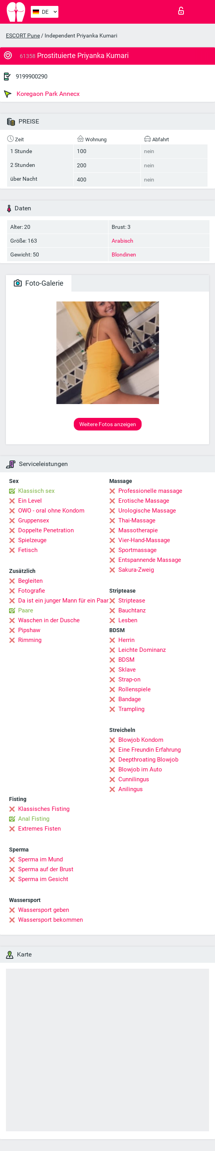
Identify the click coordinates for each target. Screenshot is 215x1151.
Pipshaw (29, 630)
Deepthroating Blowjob (148, 759)
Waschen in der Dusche (49, 620)
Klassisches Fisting (43, 808)
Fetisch (27, 550)
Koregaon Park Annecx (42, 94)
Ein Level (30, 500)
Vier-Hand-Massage (144, 540)
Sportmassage (137, 550)
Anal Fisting (33, 818)
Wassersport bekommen (50, 919)
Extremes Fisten (39, 828)
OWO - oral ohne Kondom (51, 510)
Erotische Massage (143, 500)
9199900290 (31, 76)
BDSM (126, 659)
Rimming (29, 640)
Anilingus (130, 789)
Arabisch (122, 241)
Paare (25, 610)
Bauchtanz (132, 610)
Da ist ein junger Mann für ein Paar (63, 600)
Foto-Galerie (39, 283)
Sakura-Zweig (136, 569)
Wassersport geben (43, 909)
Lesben (127, 620)
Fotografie (31, 590)
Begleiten (30, 580)
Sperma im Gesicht (43, 879)
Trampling (131, 709)
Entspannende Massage (149, 559)
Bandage (129, 699)
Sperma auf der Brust (45, 869)
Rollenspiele (134, 689)
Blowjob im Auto (140, 769)
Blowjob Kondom (140, 739)
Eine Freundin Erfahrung (149, 749)
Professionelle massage (150, 490)
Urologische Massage (147, 510)
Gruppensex (33, 520)
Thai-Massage (136, 520)
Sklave (127, 669)
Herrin (126, 640)
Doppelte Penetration (46, 530)
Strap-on (129, 679)
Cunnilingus (133, 779)
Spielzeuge (32, 540)
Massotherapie (138, 530)
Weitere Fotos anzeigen (107, 424)
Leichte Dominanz (142, 649)
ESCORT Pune (23, 35)
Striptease (131, 600)
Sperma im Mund (40, 859)
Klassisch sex (36, 490)
